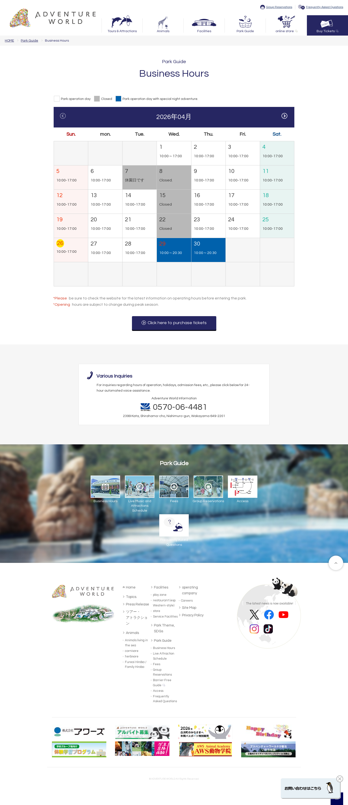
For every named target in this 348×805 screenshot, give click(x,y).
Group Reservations (279, 7)
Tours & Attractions (122, 31)
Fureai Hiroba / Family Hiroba (135, 664)
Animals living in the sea (136, 643)
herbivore (131, 656)
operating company (190, 590)
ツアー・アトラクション (137, 617)
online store (285, 31)
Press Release (137, 604)
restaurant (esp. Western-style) (164, 603)
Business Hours (164, 648)
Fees (156, 664)
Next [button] (285, 116)
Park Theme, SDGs (164, 628)
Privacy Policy (192, 615)
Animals (163, 31)
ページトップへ (336, 563)
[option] (174, 200)
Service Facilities (165, 616)
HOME (9, 40)
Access (158, 691)
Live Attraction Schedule (163, 656)
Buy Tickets (326, 31)
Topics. (131, 597)
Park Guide (245, 31)
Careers (187, 600)
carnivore (131, 651)
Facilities (204, 31)
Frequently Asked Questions (324, 7)
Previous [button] (63, 116)
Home (131, 587)
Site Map (189, 608)
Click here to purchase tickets (177, 323)
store (156, 611)
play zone (160, 594)
